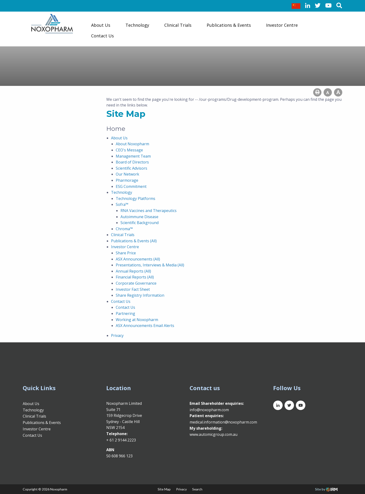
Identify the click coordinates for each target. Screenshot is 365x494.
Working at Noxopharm (137, 319)
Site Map (164, 489)
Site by (326, 489)
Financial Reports (131, 277)
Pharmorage (127, 180)
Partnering (125, 313)
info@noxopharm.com (209, 409)
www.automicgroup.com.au (213, 434)
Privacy (117, 335)
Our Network (127, 174)
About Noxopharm (132, 143)
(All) (153, 240)
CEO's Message (129, 150)
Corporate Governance (136, 283)
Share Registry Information (140, 295)
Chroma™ (124, 228)
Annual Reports (129, 271)
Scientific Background (139, 222)
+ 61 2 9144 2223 (121, 440)
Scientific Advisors (131, 168)
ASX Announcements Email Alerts (145, 325)
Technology (137, 25)
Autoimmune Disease (139, 216)
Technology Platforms (135, 198)
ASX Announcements (134, 259)
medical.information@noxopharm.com (223, 422)
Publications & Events (229, 25)
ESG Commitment (131, 186)
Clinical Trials (177, 25)
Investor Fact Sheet (133, 289)
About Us (100, 25)
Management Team (133, 156)
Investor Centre (282, 25)
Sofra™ (122, 204)
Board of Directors (132, 162)
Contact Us (102, 36)
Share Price (126, 253)
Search (197, 489)
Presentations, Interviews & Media (146, 265)
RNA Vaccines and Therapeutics (148, 210)
